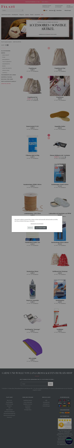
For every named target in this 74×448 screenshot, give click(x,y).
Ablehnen (30, 227)
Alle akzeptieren (41, 227)
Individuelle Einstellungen (37, 223)
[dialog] (37, 224)
